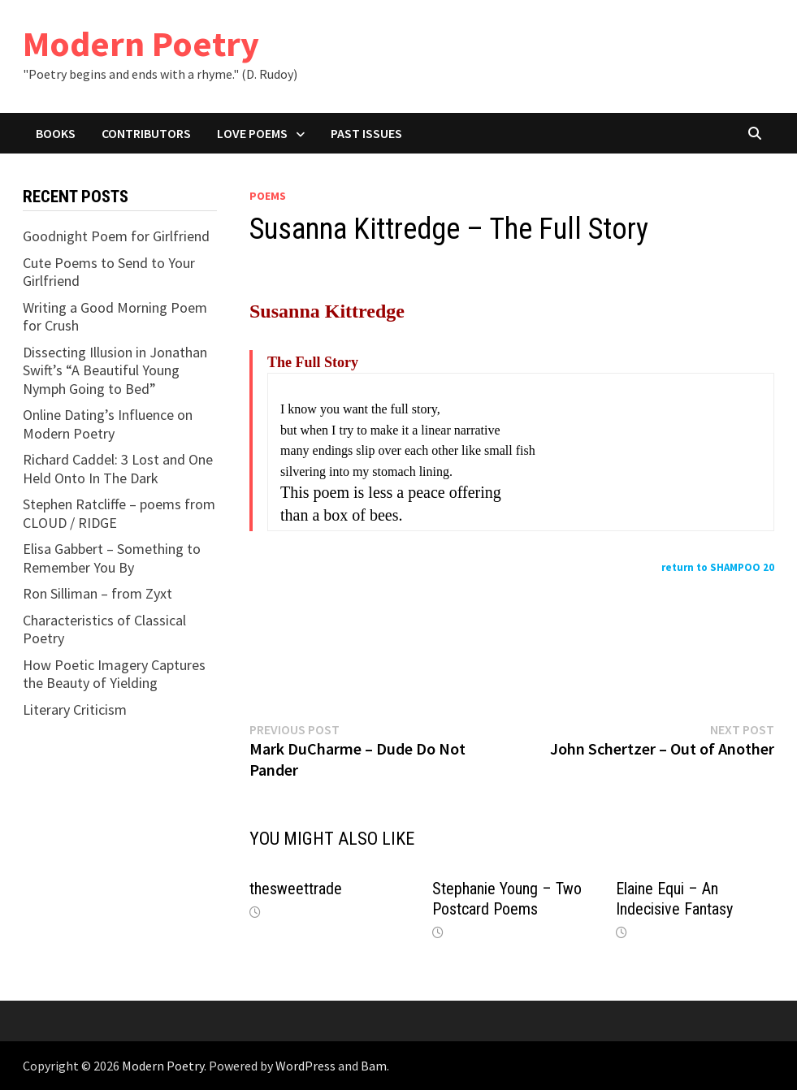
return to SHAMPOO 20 (717, 567)
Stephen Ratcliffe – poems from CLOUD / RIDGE (119, 513)
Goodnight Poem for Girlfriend (116, 236)
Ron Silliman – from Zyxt (97, 593)
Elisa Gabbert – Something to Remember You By (112, 558)
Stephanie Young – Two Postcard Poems (507, 899)
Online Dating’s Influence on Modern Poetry (108, 424)
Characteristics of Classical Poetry (104, 629)
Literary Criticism (75, 709)
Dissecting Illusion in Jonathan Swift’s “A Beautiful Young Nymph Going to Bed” (115, 370)
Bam (374, 1066)
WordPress (305, 1066)
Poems (267, 195)
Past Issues (366, 133)
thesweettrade (295, 888)
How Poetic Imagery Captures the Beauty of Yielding (114, 674)
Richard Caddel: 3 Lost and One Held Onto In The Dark (118, 468)
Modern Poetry (141, 43)
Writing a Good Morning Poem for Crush (115, 316)
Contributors (146, 133)
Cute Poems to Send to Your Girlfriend (109, 272)
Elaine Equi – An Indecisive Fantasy (674, 899)
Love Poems (252, 133)
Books (56, 133)
